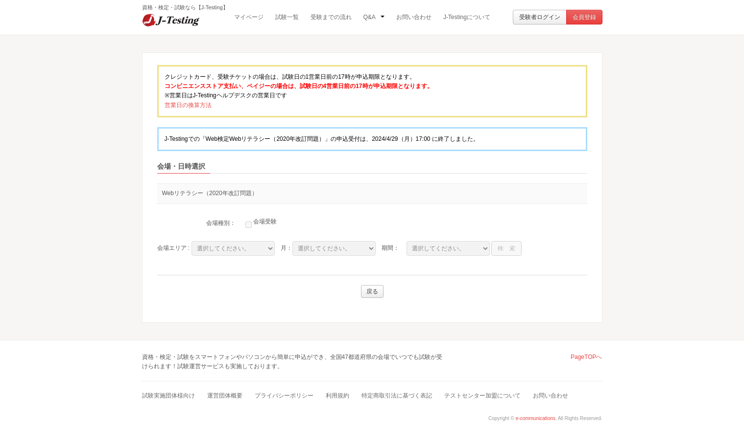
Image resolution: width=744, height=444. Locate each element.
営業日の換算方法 (188, 105)
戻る (372, 291)
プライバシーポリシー (284, 395)
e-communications (535, 418)
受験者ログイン (539, 17)
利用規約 (337, 395)
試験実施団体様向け (168, 395)
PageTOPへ (586, 357)
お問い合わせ (414, 17)
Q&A (373, 17)
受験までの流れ (331, 17)
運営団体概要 (224, 395)
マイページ (249, 17)
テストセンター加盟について (482, 395)
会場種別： (221, 223)
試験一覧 (287, 17)
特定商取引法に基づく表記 (396, 395)
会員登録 (584, 17)
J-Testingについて (466, 17)
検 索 (506, 248)
